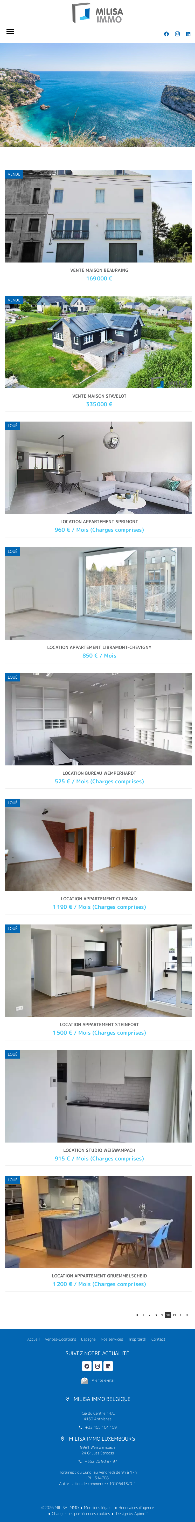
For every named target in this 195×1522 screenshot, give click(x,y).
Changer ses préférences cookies (81, 1513)
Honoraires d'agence (136, 1507)
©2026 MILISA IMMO (60, 1507)
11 (174, 1315)
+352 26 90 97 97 (101, 1461)
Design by (132, 1513)
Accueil (97, 13)
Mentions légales (98, 1507)
